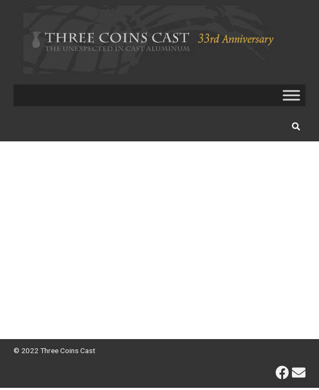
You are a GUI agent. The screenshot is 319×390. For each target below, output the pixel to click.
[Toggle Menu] (291, 95)
